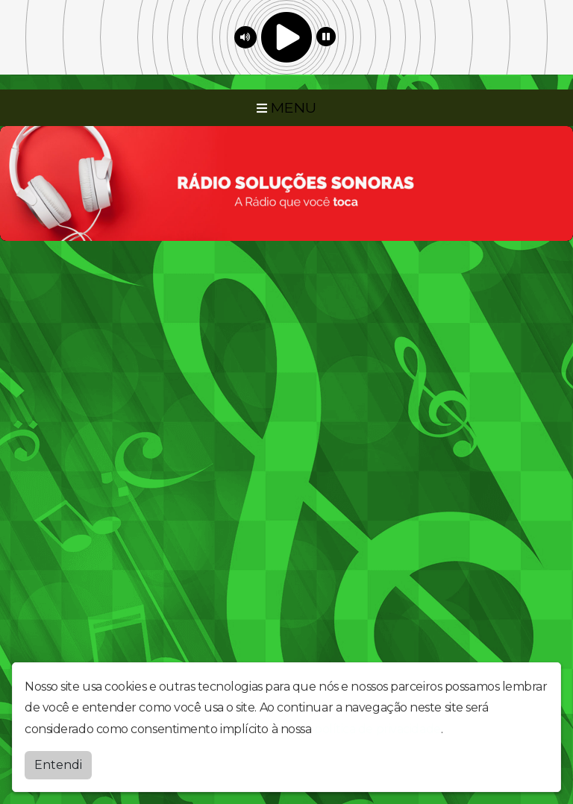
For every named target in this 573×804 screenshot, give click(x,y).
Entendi (58, 765)
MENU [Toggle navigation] (286, 107)
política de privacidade (377, 729)
